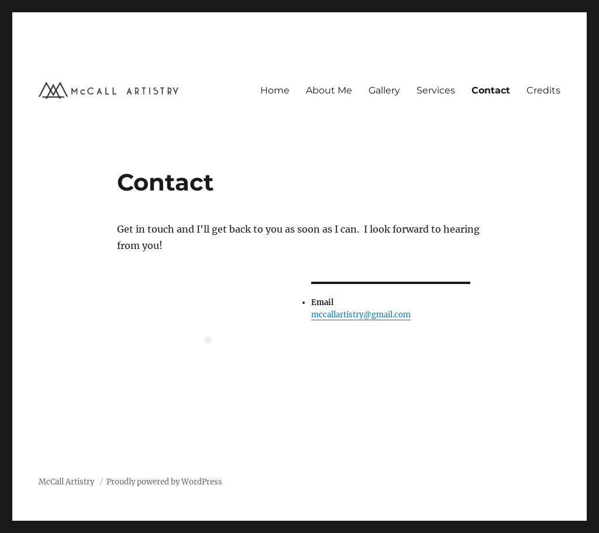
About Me (329, 90)
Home (275, 90)
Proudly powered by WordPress (164, 482)
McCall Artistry (67, 482)
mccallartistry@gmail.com (361, 315)
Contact (490, 90)
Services (435, 90)
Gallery (384, 90)
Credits (543, 90)
